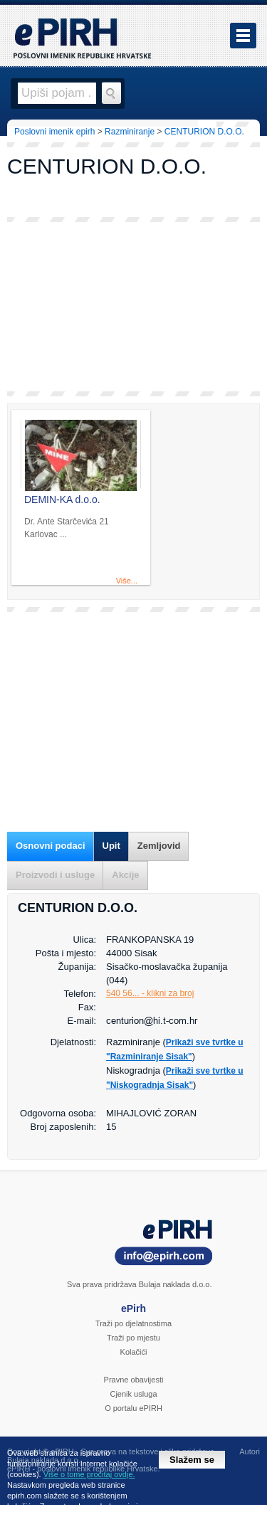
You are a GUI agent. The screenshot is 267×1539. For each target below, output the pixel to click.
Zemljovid (159, 845)
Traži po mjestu (133, 1337)
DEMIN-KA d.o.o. (62, 499)
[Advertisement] (133, 307)
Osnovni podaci (50, 845)
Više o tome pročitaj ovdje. (89, 1474)
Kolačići (133, 1352)
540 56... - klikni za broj (150, 993)
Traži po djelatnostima (133, 1323)
